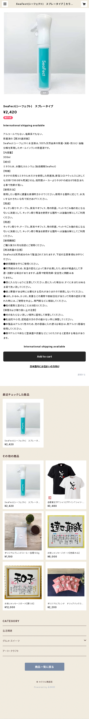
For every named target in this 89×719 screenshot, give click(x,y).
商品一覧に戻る (44, 667)
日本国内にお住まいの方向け (44, 366)
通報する (82, 374)
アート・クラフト (11, 650)
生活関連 (7, 630)
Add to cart (44, 356)
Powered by (44, 687)
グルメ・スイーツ (11, 640)
